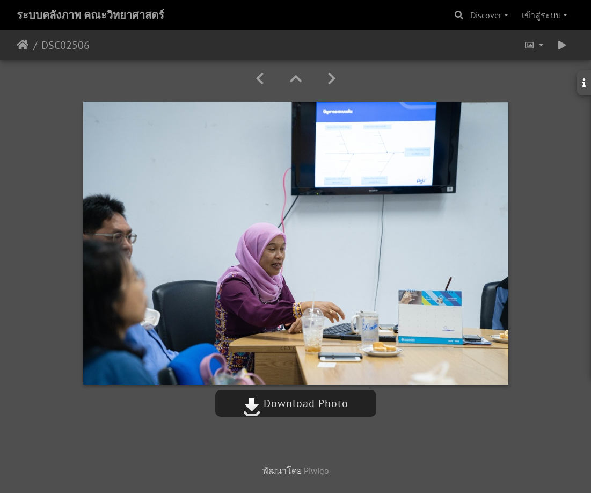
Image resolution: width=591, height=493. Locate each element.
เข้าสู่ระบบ (541, 15)
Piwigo (316, 470)
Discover (485, 15)
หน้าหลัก (23, 45)
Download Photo (295, 403)
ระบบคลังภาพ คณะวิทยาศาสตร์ (90, 15)
